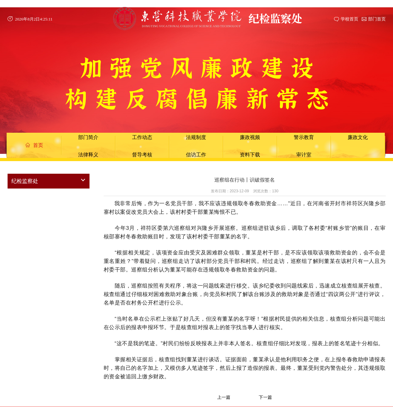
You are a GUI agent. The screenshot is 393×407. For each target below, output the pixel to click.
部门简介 (88, 137)
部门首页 (377, 18)
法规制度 (196, 137)
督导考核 (142, 154)
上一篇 (223, 397)
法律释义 (88, 154)
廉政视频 (250, 137)
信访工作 (196, 154)
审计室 (303, 154)
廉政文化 (358, 137)
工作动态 (142, 137)
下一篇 (265, 397)
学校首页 (349, 18)
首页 (34, 145)
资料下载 (250, 154)
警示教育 (304, 137)
